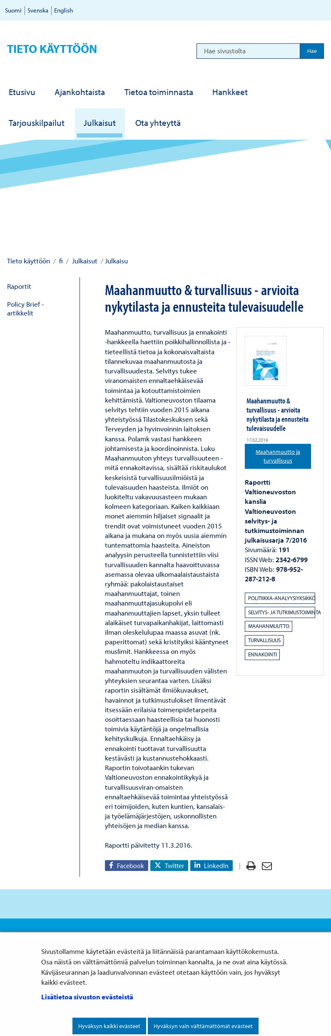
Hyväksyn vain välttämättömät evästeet (203, 1026)
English (63, 10)
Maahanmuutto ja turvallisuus (283, 456)
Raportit (19, 286)
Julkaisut (83, 260)
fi (60, 260)
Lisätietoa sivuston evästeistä (87, 996)
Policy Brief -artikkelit (25, 308)
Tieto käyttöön (52, 48)
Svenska (37, 10)
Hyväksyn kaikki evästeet (109, 1026)
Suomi (13, 10)
